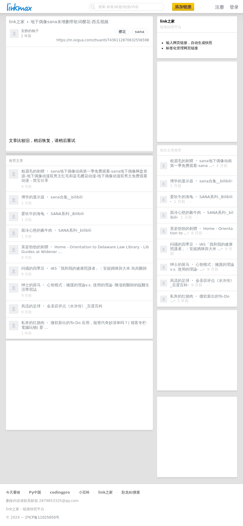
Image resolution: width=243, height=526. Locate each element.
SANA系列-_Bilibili (216, 197)
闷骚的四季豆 (181, 244)
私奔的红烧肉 (181, 296)
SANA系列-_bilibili (74, 230)
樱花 (122, 32)
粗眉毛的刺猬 (181, 161)
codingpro (60, 492)
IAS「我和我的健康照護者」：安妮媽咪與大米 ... (201, 246)
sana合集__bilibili (215, 181)
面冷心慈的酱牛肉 (185, 212)
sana (139, 32)
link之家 (17, 21)
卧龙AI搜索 (131, 492)
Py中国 (35, 492)
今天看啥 (13, 492)
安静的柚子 (30, 31)
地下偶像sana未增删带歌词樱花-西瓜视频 (69, 21)
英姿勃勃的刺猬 (183, 228)
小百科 (84, 492)
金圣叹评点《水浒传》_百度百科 (75, 306)
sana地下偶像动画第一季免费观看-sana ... (201, 163)
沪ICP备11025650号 (42, 517)
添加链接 (183, 6)
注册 (219, 7)
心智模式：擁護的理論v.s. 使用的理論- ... (202, 266)
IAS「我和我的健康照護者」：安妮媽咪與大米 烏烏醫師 (99, 268)
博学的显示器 (181, 181)
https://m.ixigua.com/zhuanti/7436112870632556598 (102, 40)
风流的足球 (179, 280)
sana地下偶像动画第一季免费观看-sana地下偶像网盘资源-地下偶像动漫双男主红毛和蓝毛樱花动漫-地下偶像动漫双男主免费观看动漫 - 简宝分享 (84, 176)
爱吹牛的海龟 (181, 197)
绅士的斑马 (179, 264)
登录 (234, 7)
